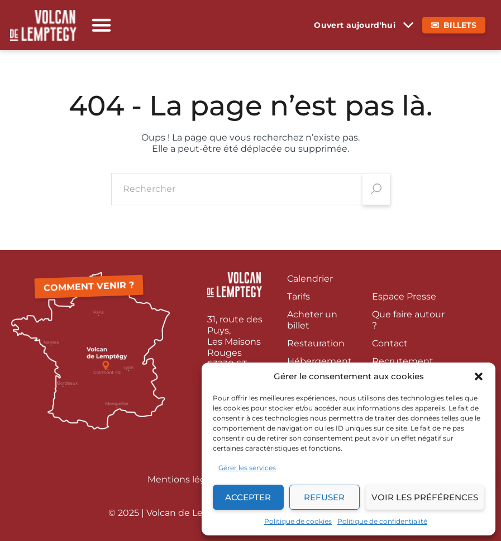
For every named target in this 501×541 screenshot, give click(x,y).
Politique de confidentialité (382, 521)
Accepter (248, 497)
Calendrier (310, 278)
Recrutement (402, 361)
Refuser (324, 497)
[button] (478, 376)
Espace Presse (404, 296)
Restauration (316, 343)
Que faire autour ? (408, 320)
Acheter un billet (312, 320)
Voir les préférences (424, 497)
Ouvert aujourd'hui (354, 25)
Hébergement (319, 361)
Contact (390, 343)
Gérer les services (247, 467)
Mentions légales (185, 479)
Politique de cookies (298, 521)
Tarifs (298, 296)
